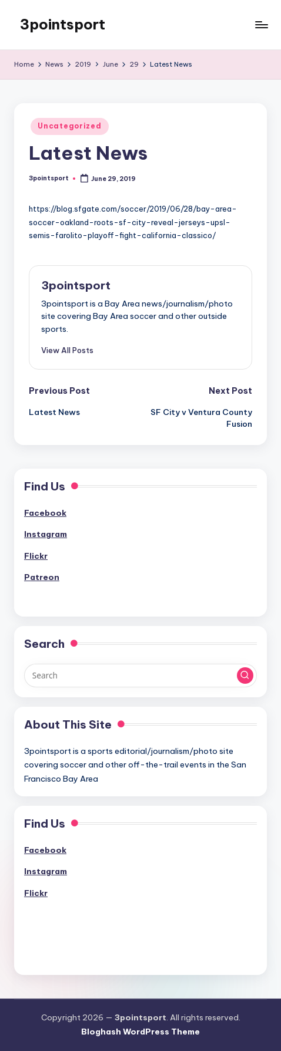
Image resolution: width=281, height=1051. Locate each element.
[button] (67, 350)
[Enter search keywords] (140, 675)
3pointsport (62, 24)
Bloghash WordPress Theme (140, 1031)
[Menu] (261, 24)
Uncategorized (69, 125)
